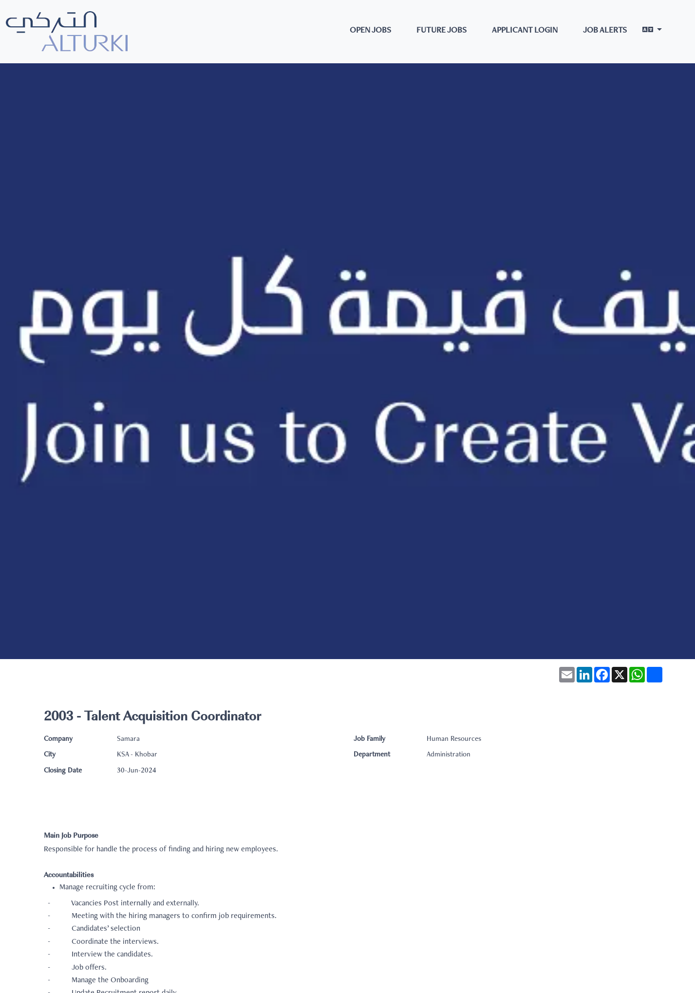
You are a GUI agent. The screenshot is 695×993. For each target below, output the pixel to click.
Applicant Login (525, 31)
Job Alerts (605, 31)
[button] (652, 31)
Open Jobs (370, 31)
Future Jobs (441, 31)
